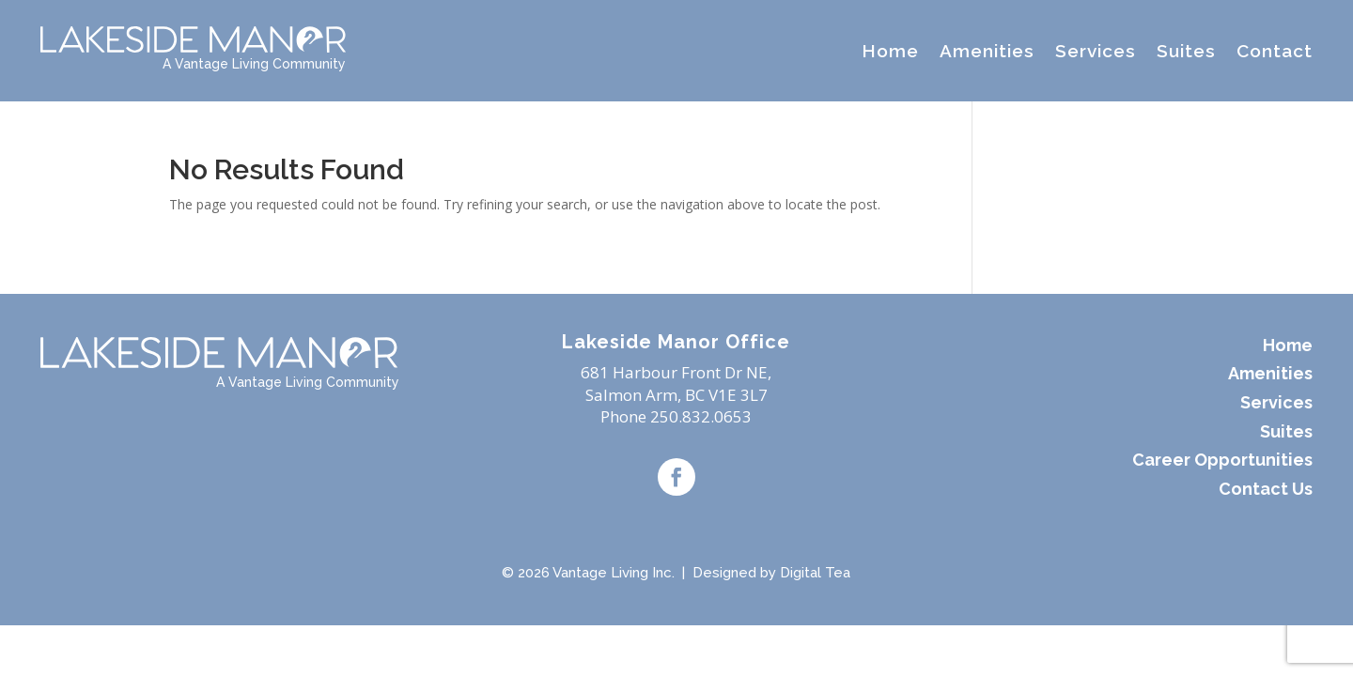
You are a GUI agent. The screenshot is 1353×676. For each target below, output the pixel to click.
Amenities (987, 50)
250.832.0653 (701, 416)
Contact (1274, 50)
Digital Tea (815, 572)
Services (1095, 50)
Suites (1186, 50)
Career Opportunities (1222, 459)
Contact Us (1266, 489)
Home (890, 50)
